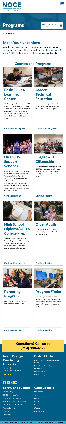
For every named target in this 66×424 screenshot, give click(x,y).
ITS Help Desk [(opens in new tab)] (39, 411)
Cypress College (39, 371)
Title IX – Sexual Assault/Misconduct (15, 401)
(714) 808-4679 (59, 422)
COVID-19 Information (11, 395)
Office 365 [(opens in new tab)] (38, 405)
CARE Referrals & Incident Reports (15, 405)
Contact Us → (8, 374)
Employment (7, 414)
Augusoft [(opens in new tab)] (37, 398)
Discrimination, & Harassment (13, 398)
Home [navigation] (5, 33)
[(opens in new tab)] (4, 381)
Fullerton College (40, 375)
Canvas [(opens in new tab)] (36, 395)
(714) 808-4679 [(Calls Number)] (8, 368)
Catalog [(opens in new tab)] (37, 401)
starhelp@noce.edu (44, 422)
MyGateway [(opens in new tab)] (38, 392)
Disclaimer (6, 411)
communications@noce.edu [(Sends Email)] (12, 370)
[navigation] (52, 25)
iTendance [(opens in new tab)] (37, 408)
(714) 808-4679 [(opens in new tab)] (33, 348)
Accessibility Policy (9, 408)
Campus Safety (8, 392)
